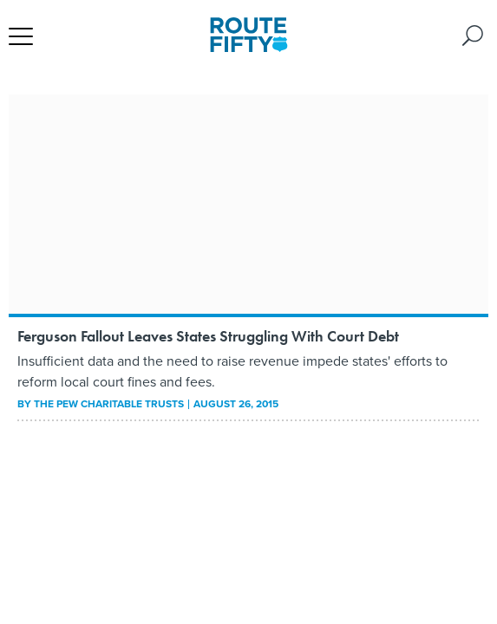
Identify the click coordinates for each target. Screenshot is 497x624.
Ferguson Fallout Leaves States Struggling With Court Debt (208, 336)
